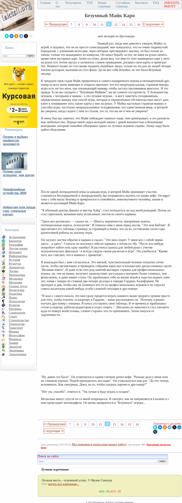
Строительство (19, 320)
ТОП (89, 2)
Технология (17, 324)
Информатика (18, 256)
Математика (17, 275)
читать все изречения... (63, 484)
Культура (15, 263)
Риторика (15, 309)
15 (131, 24)
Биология (15, 241)
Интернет (15, 252)
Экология (15, 346)
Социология (17, 312)
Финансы (15, 339)
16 (138, 24)
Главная (45, 2)
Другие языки (18, 248)
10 (94, 24)
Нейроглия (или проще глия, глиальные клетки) (19, 211)
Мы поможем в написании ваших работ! (99, 444)
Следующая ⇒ (153, 24)
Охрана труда (18, 286)
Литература (16, 267)
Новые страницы (104, 4)
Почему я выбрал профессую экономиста (15, 140)
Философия (17, 335)
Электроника (17, 354)
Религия (14, 305)
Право (13, 297)
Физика (14, 331)
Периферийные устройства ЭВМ (14, 191)
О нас (58, 4)
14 (123, 24)
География (16, 244)
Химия (13, 343)
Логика (13, 271)
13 (115, 24)
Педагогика (16, 290)
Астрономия (17, 237)
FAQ (156, 2)
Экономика (16, 350)
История (14, 260)
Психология (17, 301)
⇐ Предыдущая (56, 24)
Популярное (73, 2)
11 (102, 24)
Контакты (141, 2)
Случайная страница (123, 4)
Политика (15, 294)
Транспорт (16, 328)
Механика (15, 282)
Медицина (16, 278)
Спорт (13, 316)
